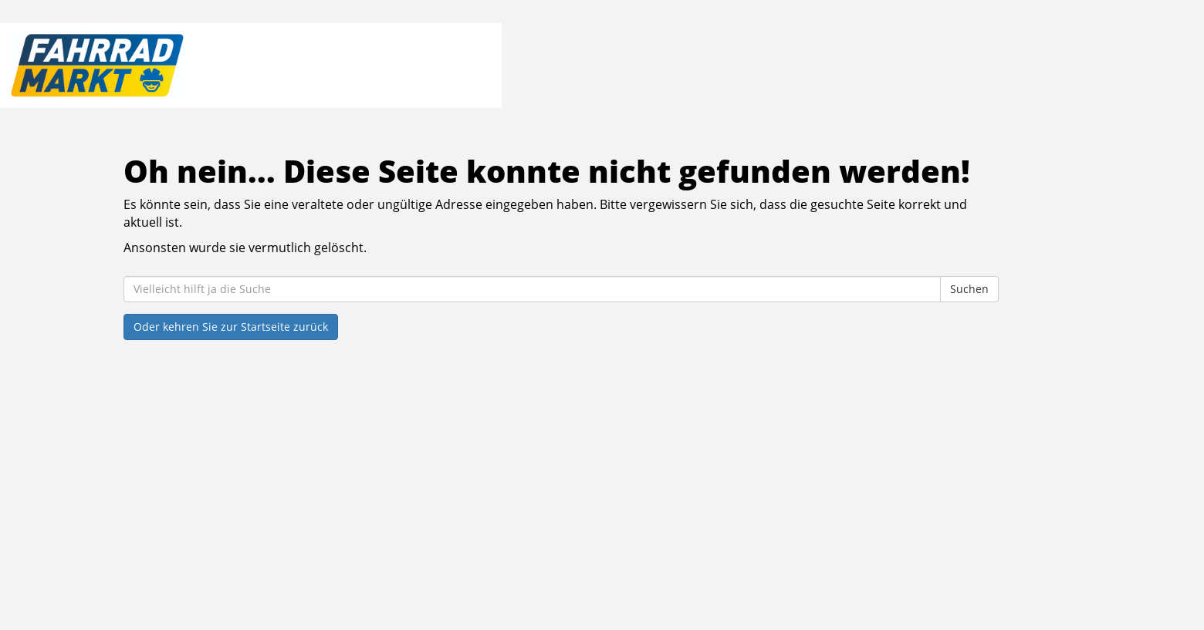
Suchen (969, 288)
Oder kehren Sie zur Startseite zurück (231, 326)
